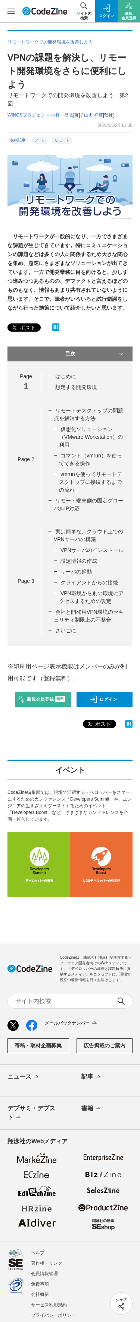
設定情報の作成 (78, 561)
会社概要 (40, 1294)
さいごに (65, 630)
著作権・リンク (46, 1263)
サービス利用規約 (49, 1304)
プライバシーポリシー (53, 1315)
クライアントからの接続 (89, 582)
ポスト (23, 328)
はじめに (65, 376)
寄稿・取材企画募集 (38, 1045)
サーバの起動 (76, 572)
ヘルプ (37, 1252)
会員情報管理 (44, 1273)
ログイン (103, 699)
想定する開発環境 (76, 387)
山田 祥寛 (93, 115)
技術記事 (17, 140)
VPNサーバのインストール (92, 550)
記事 (91, 1077)
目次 (95, 354)
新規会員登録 (41, 699)
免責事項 (40, 1284)
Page (26, 459)
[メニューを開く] (11, 11)
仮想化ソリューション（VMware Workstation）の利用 (91, 437)
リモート (62, 140)
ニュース (23, 1077)
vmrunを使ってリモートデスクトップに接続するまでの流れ (90, 482)
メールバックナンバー (71, 1023)
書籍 (91, 1108)
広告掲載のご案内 (104, 1045)
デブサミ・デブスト (31, 1113)
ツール (40, 140)
